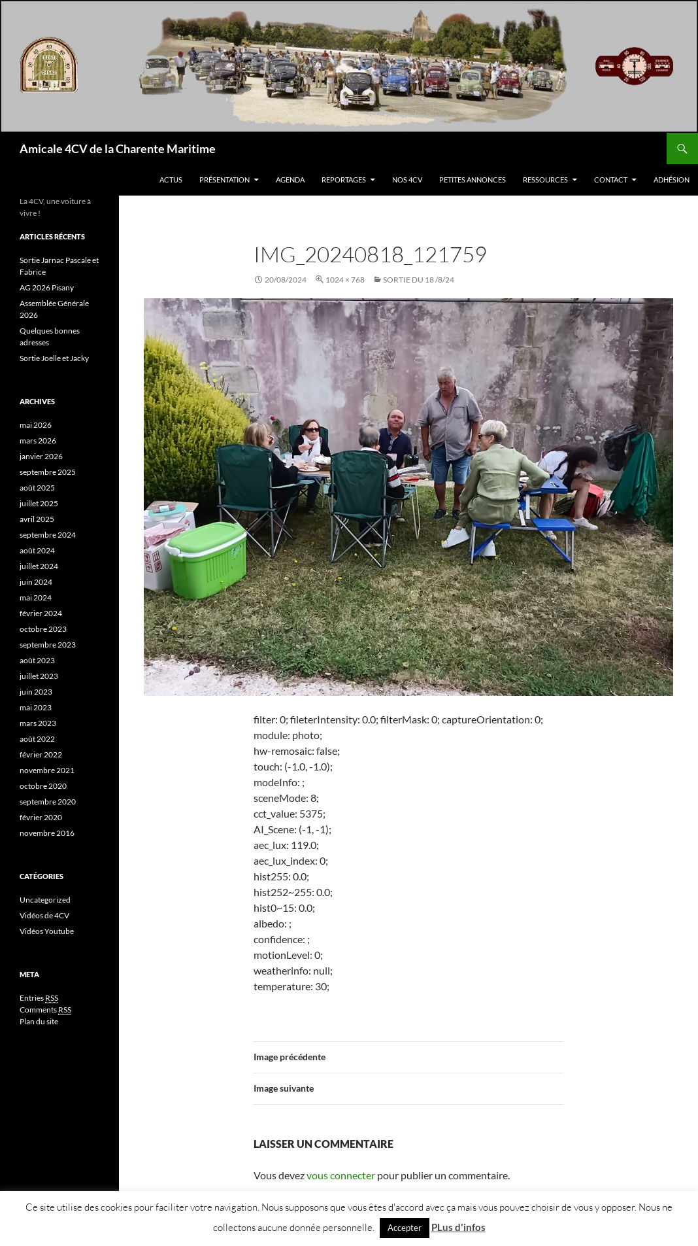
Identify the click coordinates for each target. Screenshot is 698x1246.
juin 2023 (36, 692)
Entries (39, 998)
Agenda (290, 179)
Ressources (545, 179)
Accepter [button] (405, 1227)
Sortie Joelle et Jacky (54, 358)
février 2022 (41, 754)
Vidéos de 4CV (44, 915)
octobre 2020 (43, 786)
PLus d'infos (458, 1227)
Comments (45, 1010)
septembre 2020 (48, 801)
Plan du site (39, 1021)
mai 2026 (36, 425)
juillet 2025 (39, 503)
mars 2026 (38, 440)
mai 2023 (36, 707)
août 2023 (37, 660)
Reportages (344, 179)
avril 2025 (37, 519)
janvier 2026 (41, 456)
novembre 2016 (47, 833)
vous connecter (341, 1175)
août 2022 (37, 739)
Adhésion (672, 179)
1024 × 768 (345, 280)
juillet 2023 (39, 676)
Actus (170, 179)
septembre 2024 (48, 535)
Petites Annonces (472, 179)
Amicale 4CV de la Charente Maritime (118, 148)
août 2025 (37, 488)
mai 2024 (36, 597)
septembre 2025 (48, 472)
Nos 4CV (407, 179)
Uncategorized (45, 900)
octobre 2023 (43, 629)
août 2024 (37, 550)
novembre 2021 (47, 770)
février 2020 (41, 817)
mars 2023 (38, 723)
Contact (610, 179)
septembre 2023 (48, 644)
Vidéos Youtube (47, 931)
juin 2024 (36, 582)
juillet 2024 (39, 566)
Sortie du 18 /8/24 (418, 280)
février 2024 (41, 613)
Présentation (224, 179)
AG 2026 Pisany (47, 287)
